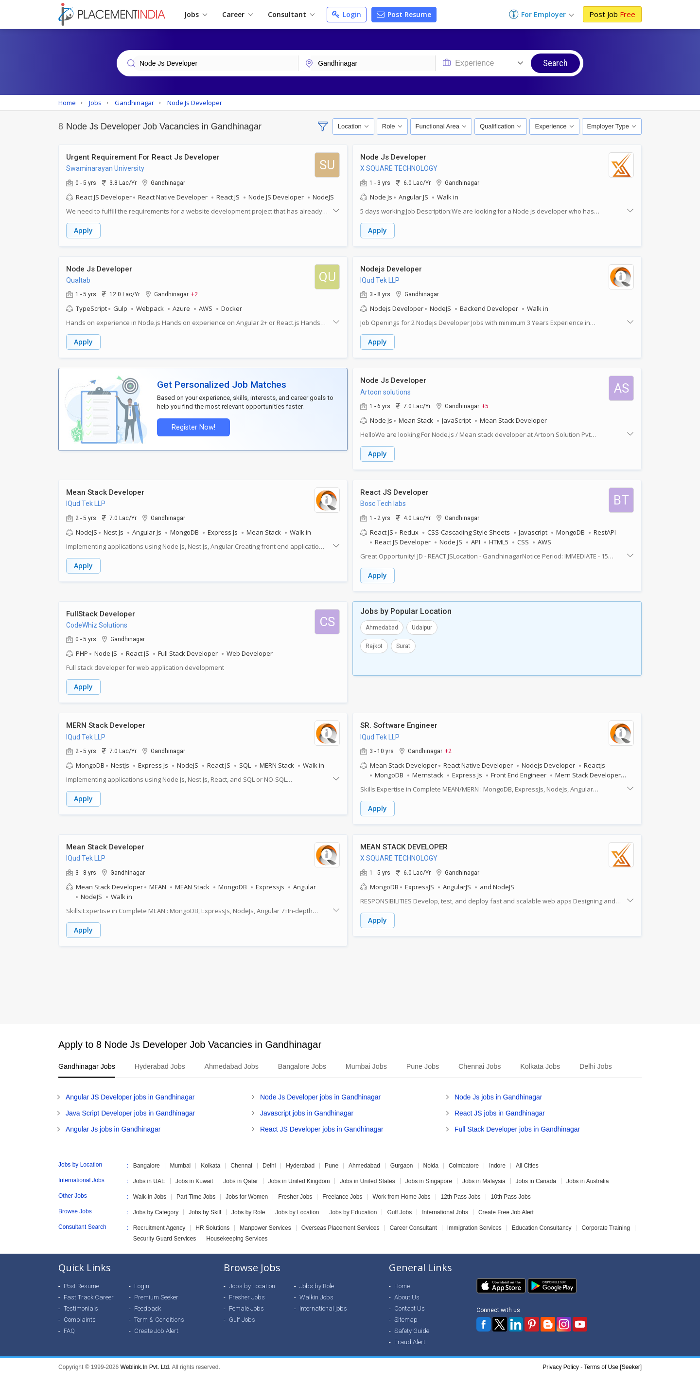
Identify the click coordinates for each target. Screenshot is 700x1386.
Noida (430, 1175)
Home (402, 1295)
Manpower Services (265, 1238)
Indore (497, 1175)
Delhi (269, 1175)
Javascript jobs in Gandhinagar (306, 1123)
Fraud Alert (409, 1351)
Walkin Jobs (316, 1307)
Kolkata (210, 1175)
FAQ (69, 1340)
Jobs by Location (297, 1222)
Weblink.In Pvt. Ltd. (146, 1376)
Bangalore (146, 1175)
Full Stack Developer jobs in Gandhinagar (517, 1139)
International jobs (323, 1318)
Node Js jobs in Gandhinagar (498, 1107)
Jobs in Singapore (428, 1191)
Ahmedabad (382, 626)
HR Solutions (212, 1238)
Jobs (195, 14)
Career (237, 14)
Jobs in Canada (536, 1191)
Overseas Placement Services (340, 1238)
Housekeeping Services (236, 1248)
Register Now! (192, 426)
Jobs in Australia (587, 1191)
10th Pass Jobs (511, 1206)
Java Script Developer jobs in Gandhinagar (130, 1123)
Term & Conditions (159, 1329)
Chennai (241, 1175)
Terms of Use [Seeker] (613, 1376)
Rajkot (374, 644)
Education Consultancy (542, 1238)
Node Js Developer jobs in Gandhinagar (320, 1107)
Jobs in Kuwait (194, 1191)
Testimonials (81, 1318)
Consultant (291, 14)
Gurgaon (401, 1175)
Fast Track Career (89, 1307)
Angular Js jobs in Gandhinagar (113, 1139)
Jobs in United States (367, 1191)
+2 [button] (194, 294)
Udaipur (422, 626)
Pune (331, 1175)
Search (555, 63)
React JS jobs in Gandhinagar (500, 1123)
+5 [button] (485, 405)
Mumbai (180, 1175)
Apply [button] (83, 230)
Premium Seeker (156, 1307)
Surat (403, 644)
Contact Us (409, 1318)
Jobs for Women (247, 1206)
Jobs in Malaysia (484, 1191)
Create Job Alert (156, 1340)
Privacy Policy (560, 1376)
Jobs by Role (248, 1222)
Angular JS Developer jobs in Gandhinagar (130, 1107)
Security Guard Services (164, 1248)
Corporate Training (606, 1238)
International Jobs (445, 1222)
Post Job (612, 14)
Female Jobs (246, 1318)
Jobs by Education (353, 1222)
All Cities (527, 1175)
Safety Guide (411, 1340)
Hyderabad (300, 1175)
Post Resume (404, 14)
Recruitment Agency (159, 1238)
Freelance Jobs (342, 1206)
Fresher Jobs (295, 1206)
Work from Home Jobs (401, 1206)
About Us (407, 1307)
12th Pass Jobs (461, 1206)
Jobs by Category (155, 1222)
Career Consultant (413, 1238)
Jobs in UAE (149, 1191)
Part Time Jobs (195, 1206)
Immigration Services (474, 1238)
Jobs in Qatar (240, 1191)
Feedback (147, 1318)
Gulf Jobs (399, 1222)
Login (346, 14)
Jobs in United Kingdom (299, 1191)
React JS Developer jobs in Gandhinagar (322, 1139)
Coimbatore (464, 1175)
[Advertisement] (350, 983)
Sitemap (406, 1329)
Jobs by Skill (205, 1222)
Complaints (80, 1329)
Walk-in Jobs (149, 1206)
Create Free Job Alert (506, 1222)
